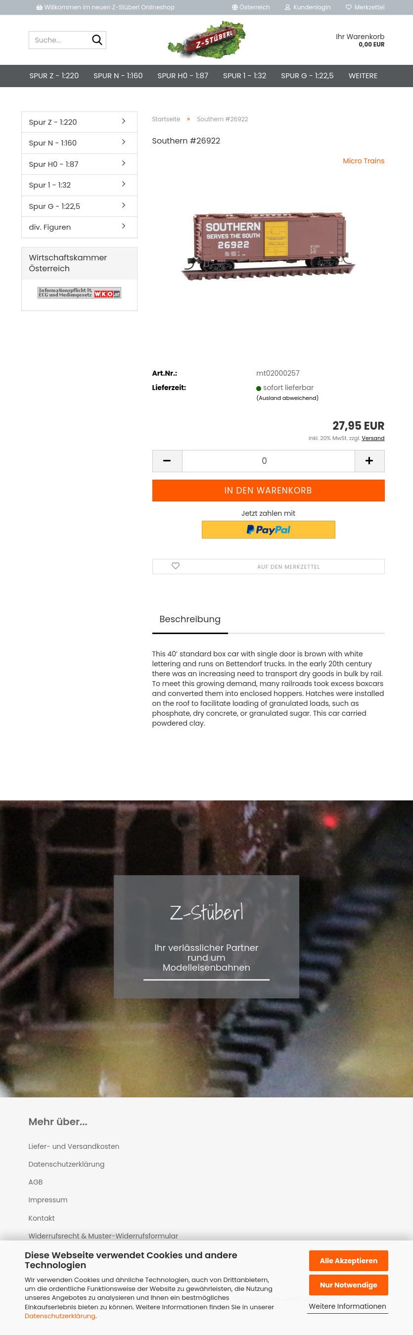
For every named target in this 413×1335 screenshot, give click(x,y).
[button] (251, 7)
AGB (36, 1182)
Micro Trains (364, 161)
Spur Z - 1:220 (54, 75)
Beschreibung (190, 619)
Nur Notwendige (348, 1285)
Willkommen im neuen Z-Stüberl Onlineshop (106, 7)
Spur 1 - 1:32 (244, 75)
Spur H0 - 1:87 (183, 75)
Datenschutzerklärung (60, 1316)
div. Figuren (50, 227)
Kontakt (42, 1218)
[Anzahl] (268, 461)
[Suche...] (97, 40)
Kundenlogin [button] (308, 7)
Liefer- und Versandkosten (74, 1146)
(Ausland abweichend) (287, 398)
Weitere (363, 75)
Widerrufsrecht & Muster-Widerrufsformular (104, 1236)
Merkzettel (365, 7)
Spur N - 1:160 (117, 75)
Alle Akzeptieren (349, 1261)
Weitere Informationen (347, 1306)
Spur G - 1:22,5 (307, 75)
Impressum (48, 1200)
